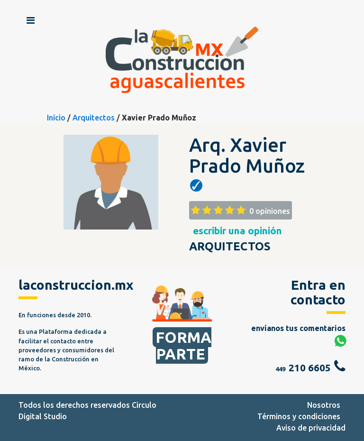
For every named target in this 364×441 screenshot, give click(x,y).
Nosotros (323, 405)
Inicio (56, 117)
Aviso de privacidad (311, 427)
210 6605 (310, 367)
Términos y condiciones (298, 416)
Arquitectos (94, 117)
